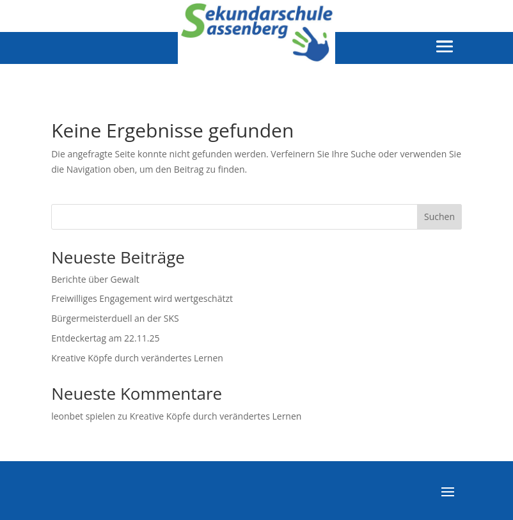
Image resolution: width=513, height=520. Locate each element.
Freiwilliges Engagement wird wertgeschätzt (142, 298)
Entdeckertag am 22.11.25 (105, 338)
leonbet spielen (83, 416)
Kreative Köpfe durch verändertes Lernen (137, 358)
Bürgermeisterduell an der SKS (115, 318)
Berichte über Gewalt (95, 279)
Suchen (439, 216)
